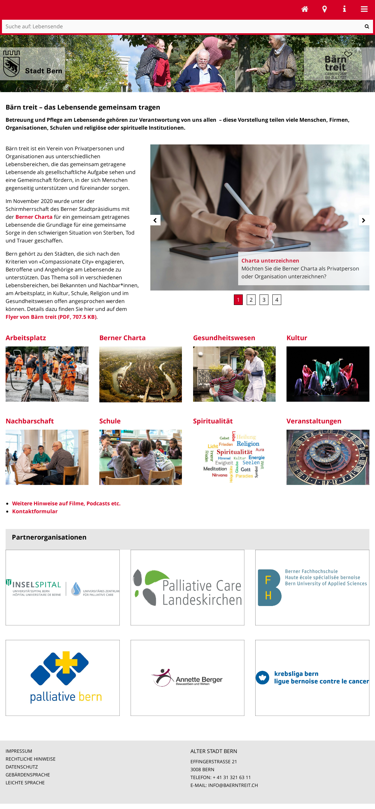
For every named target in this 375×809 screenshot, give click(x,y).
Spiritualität (213, 421)
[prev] (155, 220)
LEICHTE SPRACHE (25, 782)
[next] (364, 220)
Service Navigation (344, 9)
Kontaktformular (35, 511)
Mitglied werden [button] (251, 299)
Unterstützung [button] (264, 299)
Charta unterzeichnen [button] (238, 299)
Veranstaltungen (314, 421)
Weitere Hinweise (35, 503)
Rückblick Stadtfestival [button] (276, 299)
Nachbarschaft (30, 421)
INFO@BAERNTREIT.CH (233, 785)
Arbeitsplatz (26, 337)
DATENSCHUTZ (22, 767)
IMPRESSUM (19, 751)
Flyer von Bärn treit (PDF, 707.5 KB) (51, 316)
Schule (110, 421)
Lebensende (305, 9)
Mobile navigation (364, 9)
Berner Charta (34, 216)
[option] (260, 217)
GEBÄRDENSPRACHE (28, 774)
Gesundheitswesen (224, 337)
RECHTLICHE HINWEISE (31, 759)
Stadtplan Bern (325, 9)
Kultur (297, 337)
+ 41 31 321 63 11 (232, 777)
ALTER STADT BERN (213, 751)
